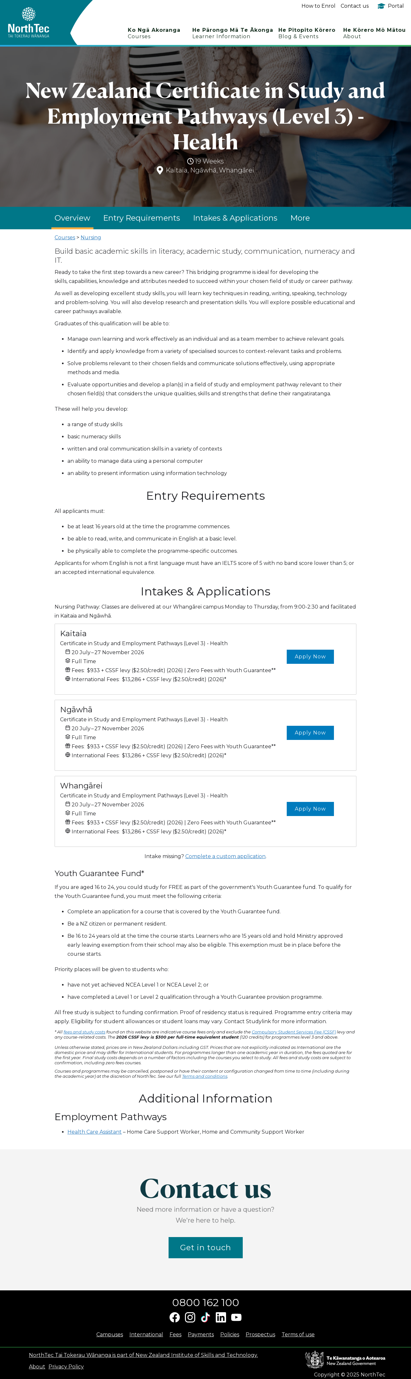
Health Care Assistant (94, 1132)
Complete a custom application (225, 856)
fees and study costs (84, 1031)
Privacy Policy (66, 1367)
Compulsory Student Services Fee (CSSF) (294, 1031)
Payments (201, 1334)
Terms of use (298, 1334)
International (146, 1334)
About (37, 1367)
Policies (229, 1334)
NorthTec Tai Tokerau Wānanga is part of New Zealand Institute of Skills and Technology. (143, 1355)
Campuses (109, 1334)
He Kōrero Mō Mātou (374, 33)
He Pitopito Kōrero (307, 33)
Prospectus (260, 1334)
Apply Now (310, 657)
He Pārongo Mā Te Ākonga (232, 33)
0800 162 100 (205, 1302)
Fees (175, 1334)
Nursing (91, 237)
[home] (40, 22)
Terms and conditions (204, 1076)
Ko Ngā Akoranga (154, 33)
